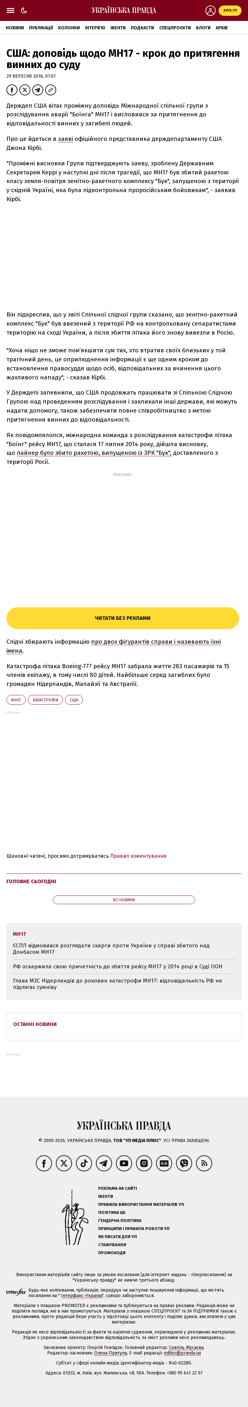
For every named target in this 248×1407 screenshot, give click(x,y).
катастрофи (45, 700)
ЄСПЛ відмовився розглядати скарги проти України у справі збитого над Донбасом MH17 (111, 948)
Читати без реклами (122, 618)
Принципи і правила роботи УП (134, 1228)
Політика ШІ (111, 1212)
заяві (65, 138)
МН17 (16, 700)
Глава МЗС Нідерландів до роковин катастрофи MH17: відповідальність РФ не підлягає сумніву (117, 984)
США (74, 700)
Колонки (69, 28)
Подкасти (142, 28)
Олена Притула (110, 1353)
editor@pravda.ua (182, 1353)
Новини (15, 28)
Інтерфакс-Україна (81, 1295)
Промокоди (112, 1252)
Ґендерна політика (119, 1220)
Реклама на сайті (117, 1188)
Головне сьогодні (31, 881)
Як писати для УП (117, 1236)
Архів (222, 28)
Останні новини (35, 1024)
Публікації (41, 28)
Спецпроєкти (175, 28)
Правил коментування (138, 856)
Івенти (118, 28)
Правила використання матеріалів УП (141, 1204)
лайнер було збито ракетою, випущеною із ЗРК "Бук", (94, 452)
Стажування (112, 1244)
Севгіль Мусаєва (186, 1347)
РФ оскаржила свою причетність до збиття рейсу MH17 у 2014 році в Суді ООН (117, 966)
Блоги (203, 28)
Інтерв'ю (95, 28)
